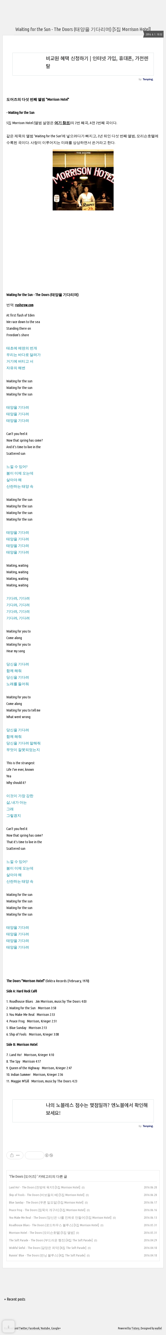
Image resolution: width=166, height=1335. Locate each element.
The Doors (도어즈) (23, 1176)
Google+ (56, 1328)
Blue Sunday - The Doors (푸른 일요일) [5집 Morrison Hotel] (46, 1202)
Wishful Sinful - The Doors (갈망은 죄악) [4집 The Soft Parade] (47, 1247)
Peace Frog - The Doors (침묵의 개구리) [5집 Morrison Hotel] (47, 1210)
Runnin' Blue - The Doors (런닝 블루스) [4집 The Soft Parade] (47, 1255)
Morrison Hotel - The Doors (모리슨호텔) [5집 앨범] (42, 1232)
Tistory (135, 1328)
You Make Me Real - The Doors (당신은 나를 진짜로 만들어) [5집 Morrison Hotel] (60, 1217)
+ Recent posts (14, 1299)
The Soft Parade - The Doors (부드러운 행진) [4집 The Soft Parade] (51, 1240)
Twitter (23, 1328)
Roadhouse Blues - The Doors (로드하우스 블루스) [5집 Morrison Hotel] (54, 1225)
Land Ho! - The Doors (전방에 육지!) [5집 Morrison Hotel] (44, 1187)
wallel (158, 1328)
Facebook (34, 1328)
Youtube (45, 1328)
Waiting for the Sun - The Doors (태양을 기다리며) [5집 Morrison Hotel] (83, 29)
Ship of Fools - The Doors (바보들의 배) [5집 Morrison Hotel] (46, 1195)
